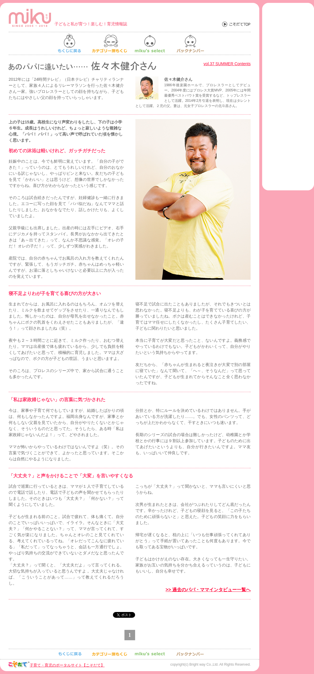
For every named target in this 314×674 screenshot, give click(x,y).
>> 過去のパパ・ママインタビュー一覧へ (208, 589)
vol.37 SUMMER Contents (227, 63)
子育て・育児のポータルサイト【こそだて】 (67, 665)
